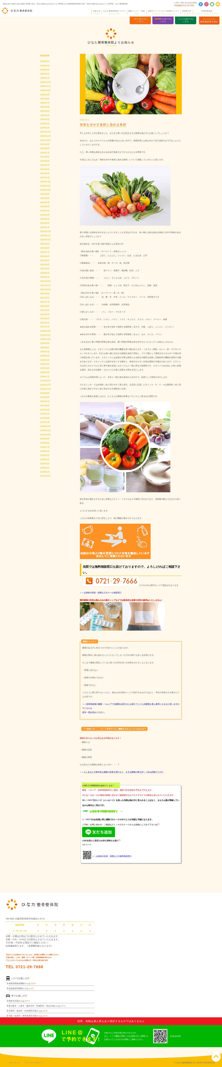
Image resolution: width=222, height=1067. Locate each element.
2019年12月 (45, 390)
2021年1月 (45, 335)
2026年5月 (45, 61)
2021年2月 (45, 330)
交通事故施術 (206, 12)
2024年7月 (45, 155)
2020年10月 (45, 348)
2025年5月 (45, 113)
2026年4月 (45, 66)
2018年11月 (45, 441)
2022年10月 (45, 245)
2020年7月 (45, 360)
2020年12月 (45, 339)
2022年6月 (45, 262)
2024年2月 (45, 177)
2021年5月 (45, 318)
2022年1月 (45, 283)
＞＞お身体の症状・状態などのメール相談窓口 (100, 592)
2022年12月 (45, 236)
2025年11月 (45, 87)
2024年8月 (45, 151)
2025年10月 (45, 91)
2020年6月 (45, 365)
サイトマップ (14, 1063)
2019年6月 (45, 416)
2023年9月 (45, 198)
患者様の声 (186, 12)
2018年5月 (45, 467)
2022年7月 (45, 258)
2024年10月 (45, 142)
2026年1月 (45, 78)
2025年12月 (45, 83)
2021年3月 (45, 326)
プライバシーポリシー (34, 1063)
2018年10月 (45, 446)
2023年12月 (45, 185)
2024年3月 (45, 172)
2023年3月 (45, 224)
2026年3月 (45, 70)
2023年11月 (45, 189)
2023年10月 (45, 194)
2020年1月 (45, 386)
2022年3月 (45, 275)
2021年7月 (45, 309)
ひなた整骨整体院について (114, 12)
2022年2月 (45, 279)
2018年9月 (45, 450)
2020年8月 (45, 356)
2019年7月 (45, 412)
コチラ (33, 983)
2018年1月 (45, 484)
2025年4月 (45, 117)
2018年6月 (45, 463)
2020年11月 (45, 343)
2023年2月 (45, 228)
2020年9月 (45, 352)
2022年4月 (45, 271)
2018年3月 (45, 476)
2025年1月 (45, 130)
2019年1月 (45, 433)
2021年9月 (45, 300)
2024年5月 (45, 164)
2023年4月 (45, 219)
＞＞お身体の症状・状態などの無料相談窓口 (112, 856)
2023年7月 (45, 207)
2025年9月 (45, 96)
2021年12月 (45, 288)
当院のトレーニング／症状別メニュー (163, 12)
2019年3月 (45, 429)
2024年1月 (45, 181)
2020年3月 (45, 377)
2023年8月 (45, 202)
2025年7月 (45, 104)
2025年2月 (45, 125)
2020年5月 (45, 369)
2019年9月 (45, 403)
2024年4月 (45, 168)
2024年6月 (45, 160)
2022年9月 (45, 249)
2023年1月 (45, 232)
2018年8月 (45, 454)
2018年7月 (45, 459)
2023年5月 (45, 215)
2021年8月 (45, 305)
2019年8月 (45, 407)
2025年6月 (45, 108)
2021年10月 (45, 296)
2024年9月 (45, 147)
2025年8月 (45, 100)
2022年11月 (45, 241)
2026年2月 (45, 74)
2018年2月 (45, 480)
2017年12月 (45, 488)
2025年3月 (45, 121)
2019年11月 (45, 395)
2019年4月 (45, 424)
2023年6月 (45, 211)
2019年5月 (45, 420)
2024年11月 (45, 138)
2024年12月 (45, 134)
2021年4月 (45, 322)
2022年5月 (45, 266)
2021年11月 (45, 292)
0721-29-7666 (30, 966)
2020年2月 (45, 382)
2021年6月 (45, 313)
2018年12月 (45, 437)
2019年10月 (45, 399)
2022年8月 (45, 253)
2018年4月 (45, 471)
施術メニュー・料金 (136, 12)
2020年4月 (45, 373)
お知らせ (96, 12)
